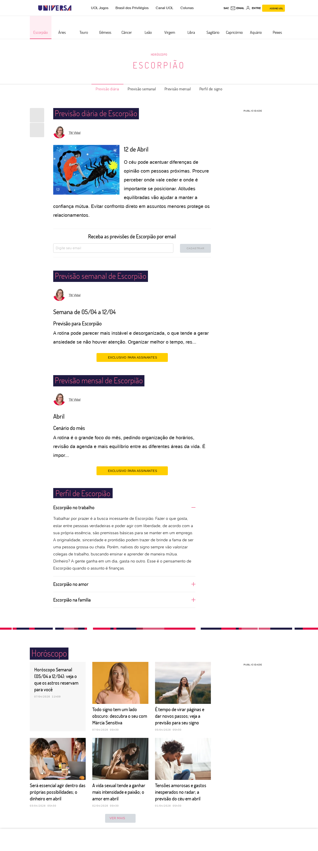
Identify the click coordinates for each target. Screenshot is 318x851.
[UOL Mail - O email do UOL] (237, 8)
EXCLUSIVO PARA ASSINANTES (132, 357)
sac (226, 8)
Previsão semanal (142, 88)
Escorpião (159, 65)
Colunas (187, 8)
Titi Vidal (74, 133)
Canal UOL (164, 8)
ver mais (120, 818)
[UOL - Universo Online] (75, 8)
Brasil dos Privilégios (132, 8)
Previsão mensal (178, 88)
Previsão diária (107, 88)
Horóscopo (159, 54)
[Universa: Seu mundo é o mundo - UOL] (54, 8)
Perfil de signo (210, 88)
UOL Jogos (99, 8)
